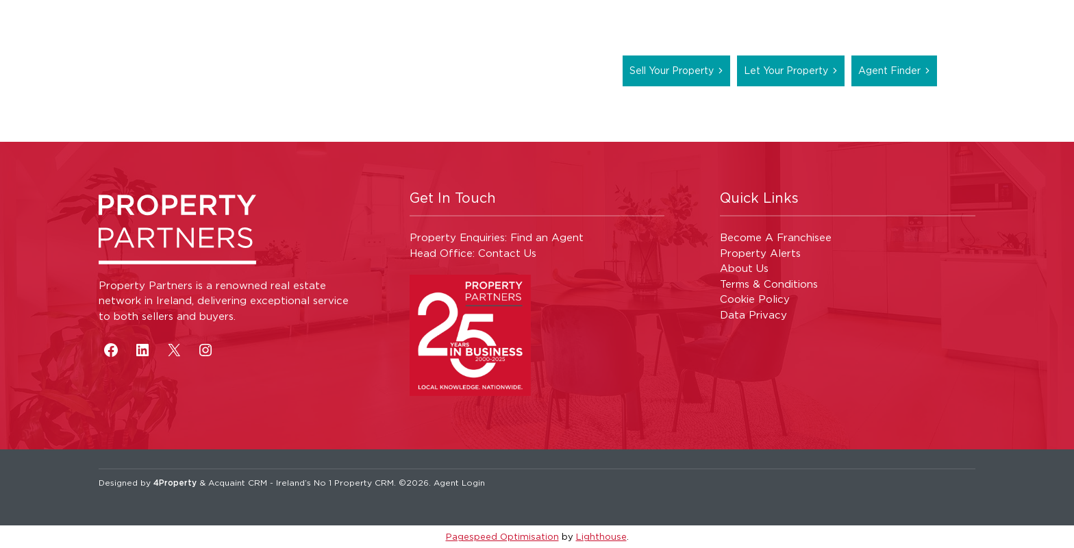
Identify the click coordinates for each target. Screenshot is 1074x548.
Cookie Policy (755, 299)
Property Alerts (760, 253)
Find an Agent (547, 237)
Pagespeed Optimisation (502, 536)
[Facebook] (111, 350)
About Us (744, 268)
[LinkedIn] (142, 350)
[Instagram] (205, 350)
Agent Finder (889, 70)
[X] (174, 350)
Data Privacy (753, 315)
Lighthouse (601, 536)
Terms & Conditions (769, 284)
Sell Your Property (671, 70)
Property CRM (364, 482)
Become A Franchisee (776, 237)
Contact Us (507, 253)
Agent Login (459, 482)
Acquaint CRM (237, 482)
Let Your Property (786, 70)
